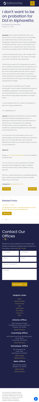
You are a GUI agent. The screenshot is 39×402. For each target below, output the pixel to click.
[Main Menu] (32, 3)
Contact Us (19, 313)
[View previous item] (3, 219)
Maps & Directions (19, 329)
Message (6, 270)
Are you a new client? (10, 264)
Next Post (32, 189)
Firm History (19, 310)
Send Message (19, 284)
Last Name (24, 252)
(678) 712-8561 (21, 248)
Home (19, 299)
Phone (5, 258)
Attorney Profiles (19, 301)
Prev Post (6, 189)
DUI (22, 184)
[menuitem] (19, 299)
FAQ (19, 306)
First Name (6, 252)
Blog (19, 315)
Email (23, 258)
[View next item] (9, 219)
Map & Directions (19, 371)
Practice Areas (19, 303)
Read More (6, 213)
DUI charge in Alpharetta (16, 155)
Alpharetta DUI (15, 184)
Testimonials (19, 308)
